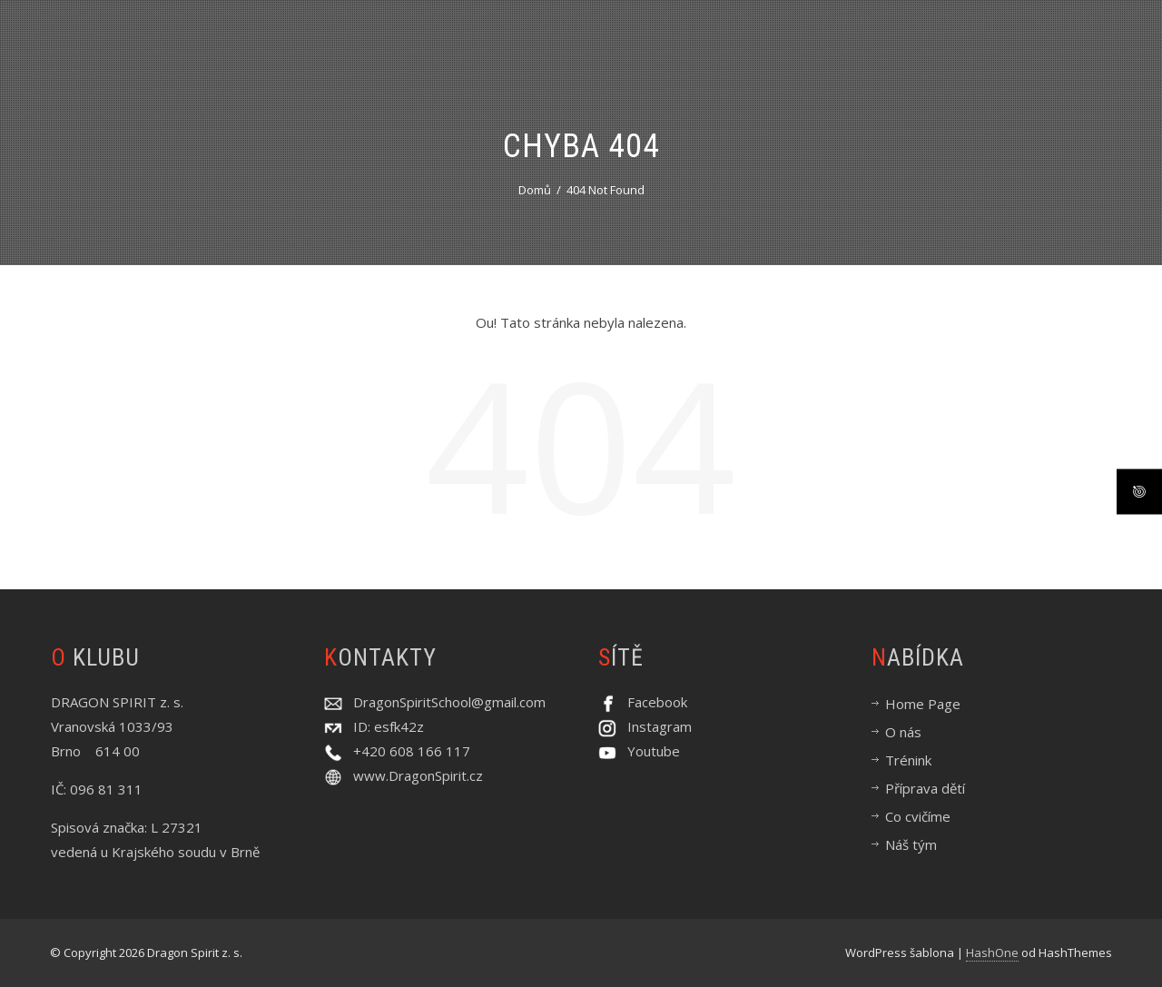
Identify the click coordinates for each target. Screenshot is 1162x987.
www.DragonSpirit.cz (418, 775)
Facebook (651, 702)
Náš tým (1065, 42)
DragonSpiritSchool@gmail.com (444, 702)
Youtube (648, 751)
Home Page (922, 704)
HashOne (992, 952)
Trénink (735, 42)
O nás (651, 42)
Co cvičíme (836, 42)
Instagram (654, 726)
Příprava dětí (954, 42)
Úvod (577, 42)
